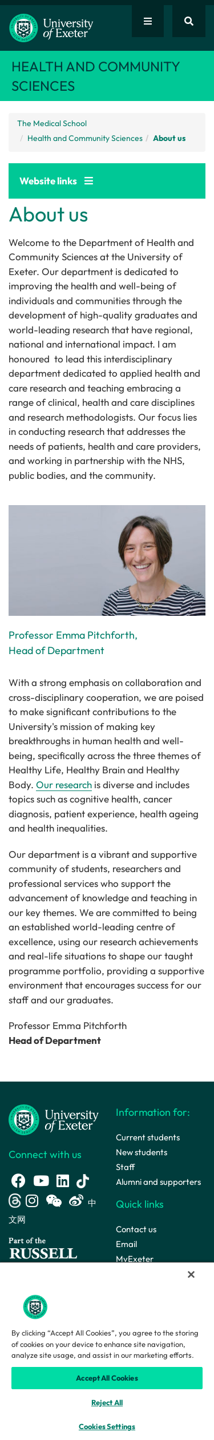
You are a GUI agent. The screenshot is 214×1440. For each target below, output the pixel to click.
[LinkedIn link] (62, 1180)
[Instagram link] (32, 1200)
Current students (148, 1137)
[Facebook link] (18, 1180)
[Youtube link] (41, 1180)
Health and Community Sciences (85, 138)
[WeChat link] (54, 1200)
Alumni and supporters (158, 1181)
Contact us (136, 1229)
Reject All (107, 1402)
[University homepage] (54, 1119)
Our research (64, 784)
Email (126, 1244)
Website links (56, 181)
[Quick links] (148, 21)
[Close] (191, 1274)
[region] (107, 1350)
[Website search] (188, 21)
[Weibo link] (76, 1200)
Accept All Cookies (107, 1377)
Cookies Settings (107, 1426)
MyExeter (135, 1258)
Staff (125, 1166)
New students (141, 1152)
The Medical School (52, 123)
